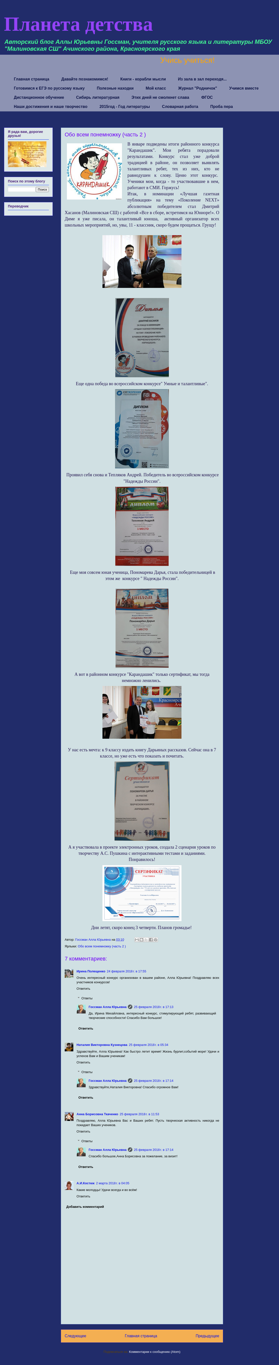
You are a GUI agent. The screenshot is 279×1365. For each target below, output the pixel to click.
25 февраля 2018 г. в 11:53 (139, 1114)
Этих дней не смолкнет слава (160, 97)
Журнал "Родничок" (197, 88)
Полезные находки (115, 88)
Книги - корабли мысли (143, 79)
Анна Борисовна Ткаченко (97, 1114)
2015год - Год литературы (125, 106)
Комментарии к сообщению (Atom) (154, 1352)
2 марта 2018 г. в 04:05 (112, 1183)
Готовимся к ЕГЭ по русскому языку (49, 88)
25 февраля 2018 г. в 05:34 (148, 1045)
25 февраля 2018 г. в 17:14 (153, 1081)
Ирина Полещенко (91, 971)
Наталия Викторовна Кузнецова (102, 1045)
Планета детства (78, 24)
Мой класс (156, 88)
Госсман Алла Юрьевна (107, 1007)
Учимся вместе (244, 88)
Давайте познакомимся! (84, 79)
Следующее (75, 1336)
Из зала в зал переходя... (202, 79)
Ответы (87, 998)
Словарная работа (180, 106)
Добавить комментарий (85, 1207)
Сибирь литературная (97, 97)
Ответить (83, 988)
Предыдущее (207, 1336)
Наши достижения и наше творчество (50, 106)
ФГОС (207, 97)
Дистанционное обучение (39, 97)
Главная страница (31, 79)
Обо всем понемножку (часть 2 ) (102, 946)
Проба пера (221, 106)
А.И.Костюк (86, 1183)
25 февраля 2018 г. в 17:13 (153, 1007)
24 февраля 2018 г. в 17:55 (126, 971)
